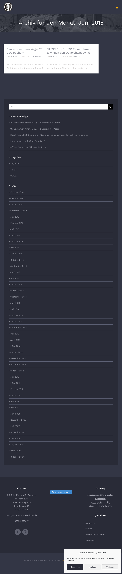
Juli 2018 (14, 229)
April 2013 (15, 340)
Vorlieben (110, 567)
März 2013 (15, 346)
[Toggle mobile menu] (117, 7)
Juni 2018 (15, 235)
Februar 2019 (16, 223)
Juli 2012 (14, 377)
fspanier (13, 56)
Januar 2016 (16, 254)
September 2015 (18, 266)
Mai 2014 (14, 309)
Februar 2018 (16, 241)
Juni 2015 (15, 272)
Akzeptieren (74, 567)
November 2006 (18, 432)
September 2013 (18, 327)
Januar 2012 (16, 395)
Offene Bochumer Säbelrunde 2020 (28, 147)
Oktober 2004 (17, 457)
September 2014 (18, 297)
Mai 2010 (14, 407)
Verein (13, 176)
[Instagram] (25, 532)
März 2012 (15, 383)
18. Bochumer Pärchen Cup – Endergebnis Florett (35, 122)
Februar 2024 (16, 192)
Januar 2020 (16, 204)
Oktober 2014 (17, 291)
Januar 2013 (16, 352)
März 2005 (15, 450)
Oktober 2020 (17, 198)
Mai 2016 (14, 247)
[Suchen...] (58, 107)
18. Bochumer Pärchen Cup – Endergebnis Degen (35, 129)
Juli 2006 (15, 438)
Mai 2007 (15, 426)
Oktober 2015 (17, 260)
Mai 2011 (14, 401)
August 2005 (16, 444)
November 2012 (18, 364)
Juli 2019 (14, 217)
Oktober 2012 (17, 371)
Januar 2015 (16, 284)
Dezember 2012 (18, 358)
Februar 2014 (16, 315)
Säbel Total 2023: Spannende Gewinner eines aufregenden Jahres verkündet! (49, 135)
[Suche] (110, 107)
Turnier (13, 170)
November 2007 (18, 420)
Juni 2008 (15, 414)
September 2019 (18, 210)
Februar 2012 (16, 389)
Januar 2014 (16, 321)
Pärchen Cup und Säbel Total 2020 (27, 141)
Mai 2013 (14, 334)
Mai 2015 (14, 278)
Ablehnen (92, 567)
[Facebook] (18, 532)
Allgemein (37, 56)
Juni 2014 (15, 303)
